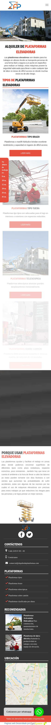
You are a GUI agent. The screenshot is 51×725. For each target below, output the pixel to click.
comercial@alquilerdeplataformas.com (24, 563)
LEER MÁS (25, 153)
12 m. (4, 185)
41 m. (4, 197)
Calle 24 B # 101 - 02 (16, 551)
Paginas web (9, 723)
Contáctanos (13, 557)
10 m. (4, 180)
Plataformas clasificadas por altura (21, 602)
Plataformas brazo (15, 583)
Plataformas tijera (15, 577)
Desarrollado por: (31, 723)
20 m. (4, 189)
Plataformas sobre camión (18, 596)
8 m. (3, 176)
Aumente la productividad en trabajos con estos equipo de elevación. (32, 641)
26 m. (4, 193)
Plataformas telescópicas (17, 589)
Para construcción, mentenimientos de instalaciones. (31, 622)
